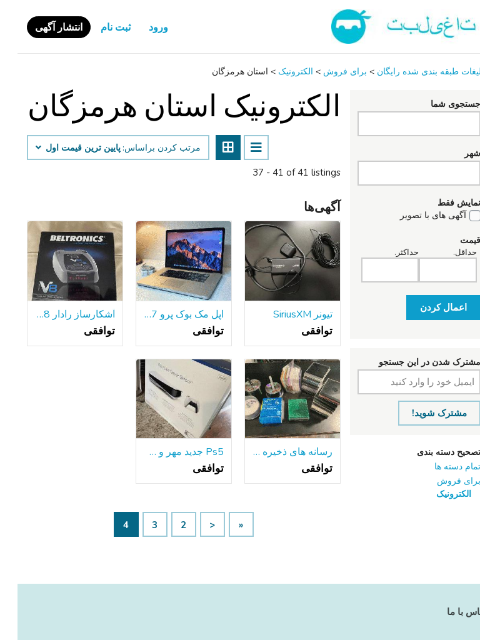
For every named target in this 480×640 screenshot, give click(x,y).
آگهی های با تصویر (415, 215)
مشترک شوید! (421, 413)
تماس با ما (450, 612)
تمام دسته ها (440, 466)
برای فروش (441, 481)
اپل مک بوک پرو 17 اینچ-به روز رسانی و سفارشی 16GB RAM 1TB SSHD (166, 314)
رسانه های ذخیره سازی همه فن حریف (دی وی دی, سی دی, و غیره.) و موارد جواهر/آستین (275, 452)
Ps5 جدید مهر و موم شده (166, 452)
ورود (141, 27)
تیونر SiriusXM (285, 314)
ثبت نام (98, 27)
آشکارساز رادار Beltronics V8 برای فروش (58, 314)
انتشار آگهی (41, 27)
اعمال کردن (425, 307)
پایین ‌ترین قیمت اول (60, 148)
